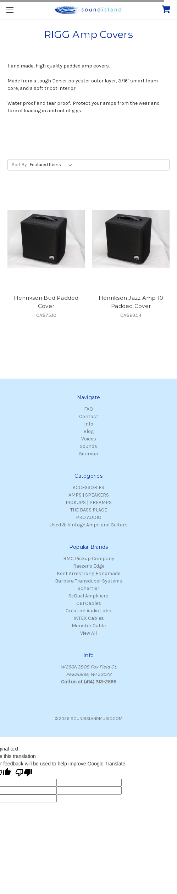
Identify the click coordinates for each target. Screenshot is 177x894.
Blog (88, 431)
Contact (88, 416)
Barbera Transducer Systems (88, 581)
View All (88, 633)
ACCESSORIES (88, 487)
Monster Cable (89, 626)
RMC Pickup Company (88, 559)
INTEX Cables (88, 618)
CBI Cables (88, 603)
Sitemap (88, 454)
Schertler (88, 588)
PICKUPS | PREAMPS (89, 502)
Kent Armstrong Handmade (88, 573)
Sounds (88, 446)
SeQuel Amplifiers (88, 596)
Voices (88, 439)
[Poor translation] (23, 773)
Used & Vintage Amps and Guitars (89, 525)
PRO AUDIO (88, 517)
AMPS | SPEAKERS (88, 495)
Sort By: (20, 164)
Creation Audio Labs (88, 611)
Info (88, 424)
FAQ (88, 409)
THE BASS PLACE (88, 510)
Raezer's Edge (88, 566)
